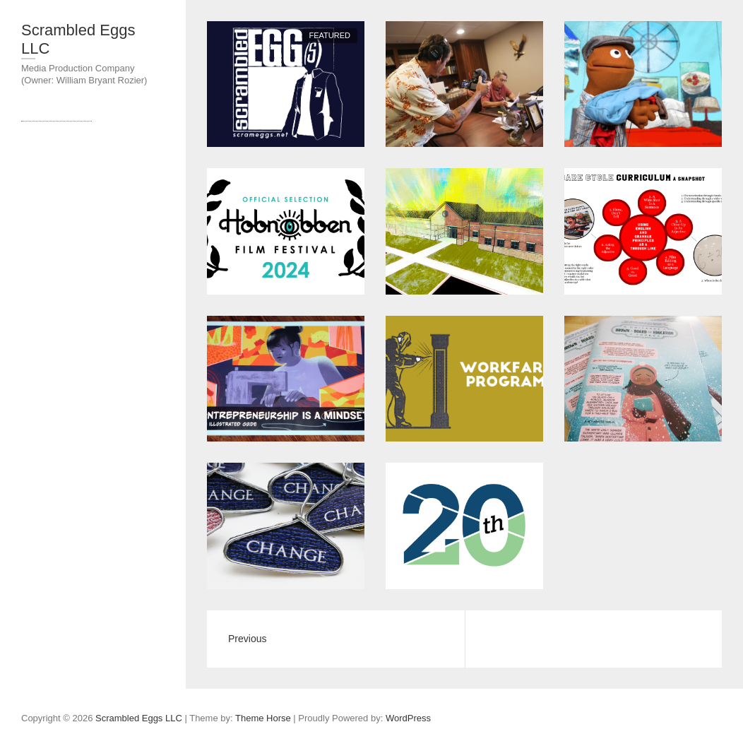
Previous (247, 638)
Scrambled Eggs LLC (78, 39)
